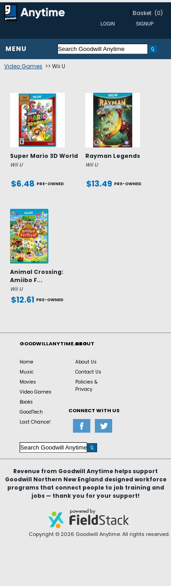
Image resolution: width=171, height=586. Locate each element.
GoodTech (31, 412)
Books (26, 402)
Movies (28, 382)
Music (27, 372)
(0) (159, 13)
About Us (86, 362)
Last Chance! (35, 422)
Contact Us (88, 372)
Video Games (23, 66)
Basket (142, 13)
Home (26, 362)
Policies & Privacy (86, 386)
